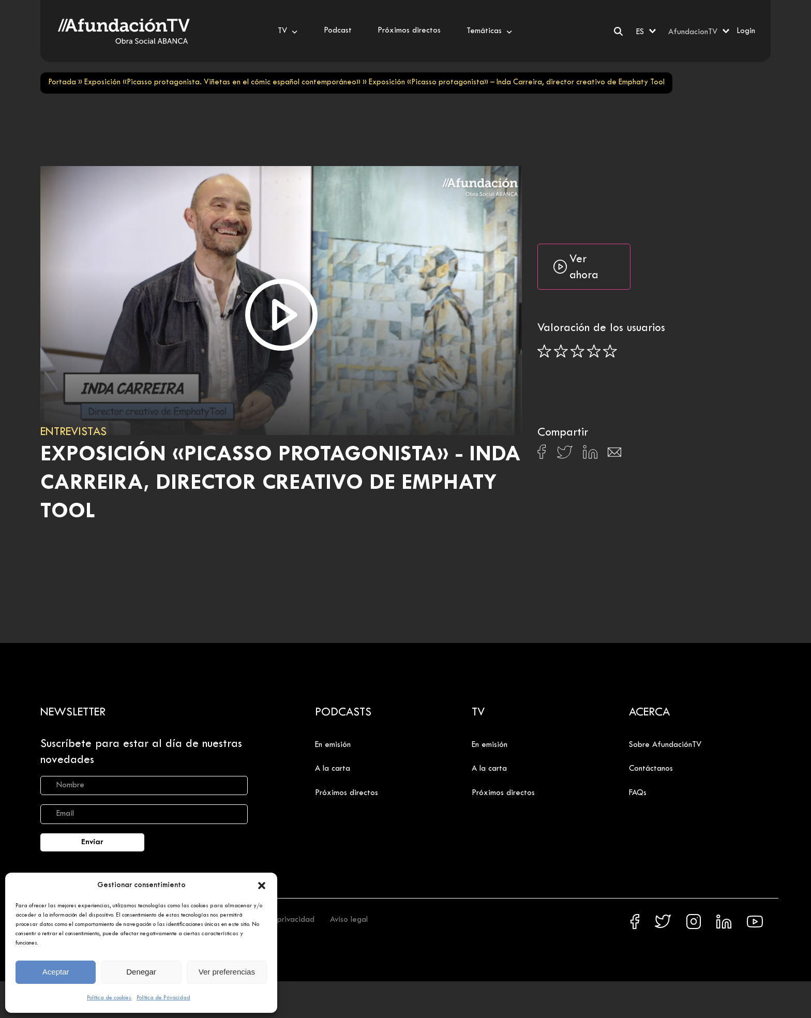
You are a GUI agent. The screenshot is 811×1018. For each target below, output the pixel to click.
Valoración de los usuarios (601, 328)
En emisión (333, 744)
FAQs (638, 793)
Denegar (141, 971)
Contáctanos (651, 768)
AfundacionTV (692, 32)
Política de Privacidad (163, 997)
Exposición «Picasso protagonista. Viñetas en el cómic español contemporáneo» (222, 82)
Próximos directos (346, 793)
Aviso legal (349, 919)
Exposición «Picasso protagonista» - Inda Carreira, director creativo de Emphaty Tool (280, 483)
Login (746, 31)
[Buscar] (618, 31)
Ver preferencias (227, 971)
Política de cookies (109, 997)
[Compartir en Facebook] (541, 454)
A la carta (332, 768)
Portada (62, 82)
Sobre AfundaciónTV (665, 744)
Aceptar (55, 971)
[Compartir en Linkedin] (590, 455)
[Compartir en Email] (614, 455)
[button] (262, 885)
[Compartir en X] (565, 455)
